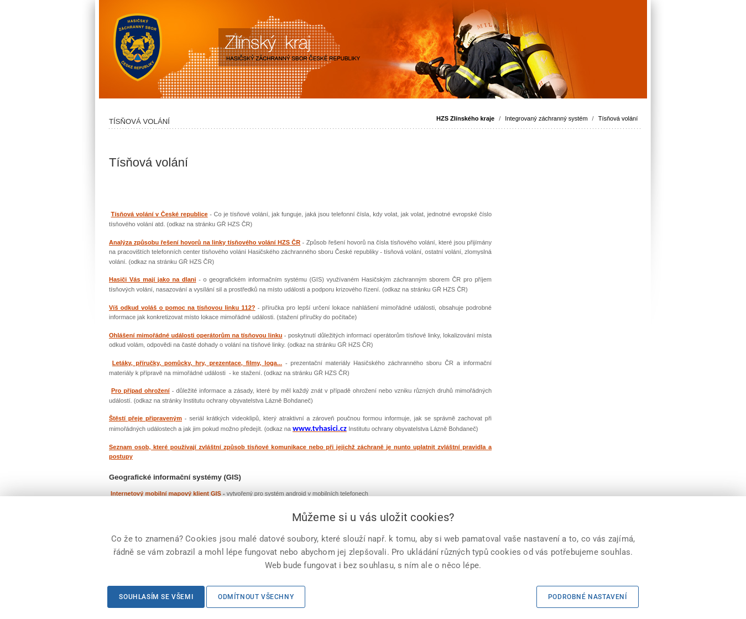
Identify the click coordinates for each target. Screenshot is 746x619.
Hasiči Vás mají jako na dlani (152, 279)
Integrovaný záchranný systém (546, 118)
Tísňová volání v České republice (159, 214)
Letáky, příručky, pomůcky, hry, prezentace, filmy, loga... (197, 363)
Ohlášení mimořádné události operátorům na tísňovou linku (196, 335)
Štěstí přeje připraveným (145, 418)
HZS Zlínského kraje (465, 118)
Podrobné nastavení (587, 597)
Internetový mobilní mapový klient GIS (166, 493)
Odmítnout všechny (256, 597)
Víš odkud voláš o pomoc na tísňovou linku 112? (182, 307)
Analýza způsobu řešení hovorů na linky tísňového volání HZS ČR (204, 242)
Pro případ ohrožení (140, 390)
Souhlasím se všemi (156, 597)
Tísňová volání (618, 118)
